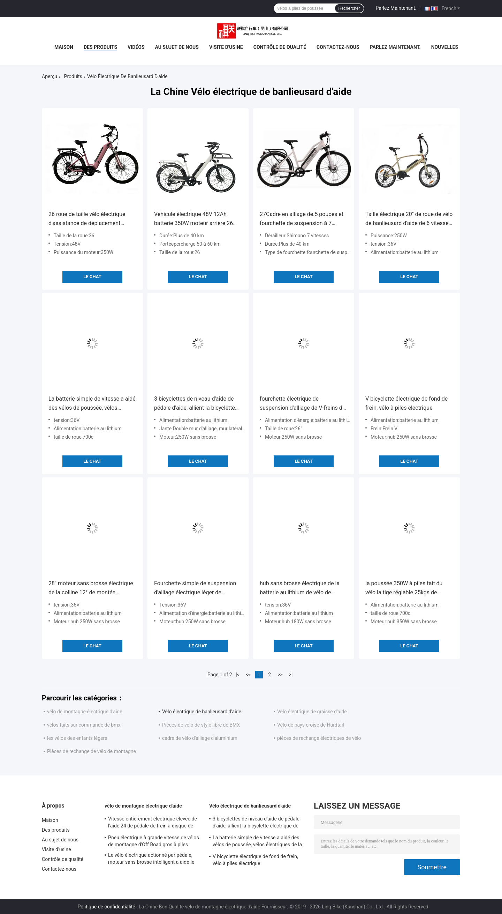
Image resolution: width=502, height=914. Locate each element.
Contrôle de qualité (279, 47)
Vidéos (136, 47)
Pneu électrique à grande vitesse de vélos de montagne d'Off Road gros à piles (153, 841)
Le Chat (92, 276)
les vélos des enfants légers (77, 738)
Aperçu (49, 76)
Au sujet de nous (177, 47)
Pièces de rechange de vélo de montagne (91, 751)
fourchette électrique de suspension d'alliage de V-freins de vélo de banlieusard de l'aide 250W (302, 404)
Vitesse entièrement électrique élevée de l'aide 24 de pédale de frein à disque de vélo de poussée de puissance (152, 823)
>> (280, 674)
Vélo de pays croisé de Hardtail (310, 725)
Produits (73, 76)
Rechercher (349, 8)
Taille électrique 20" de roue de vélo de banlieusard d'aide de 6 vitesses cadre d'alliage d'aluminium (408, 219)
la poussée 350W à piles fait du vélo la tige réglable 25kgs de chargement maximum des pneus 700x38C (406, 588)
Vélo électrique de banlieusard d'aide (201, 711)
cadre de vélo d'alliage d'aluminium (199, 738)
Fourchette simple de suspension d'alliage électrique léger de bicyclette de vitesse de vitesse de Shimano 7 (196, 588)
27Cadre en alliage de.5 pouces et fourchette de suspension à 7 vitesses (301, 219)
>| (291, 674)
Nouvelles (444, 47)
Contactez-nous (338, 47)
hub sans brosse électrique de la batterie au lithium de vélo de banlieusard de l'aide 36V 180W (300, 588)
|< (237, 674)
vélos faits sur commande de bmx (83, 725)
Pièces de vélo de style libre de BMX (201, 725)
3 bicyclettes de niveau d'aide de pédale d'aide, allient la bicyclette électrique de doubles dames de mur (194, 404)
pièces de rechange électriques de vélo (319, 738)
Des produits (100, 47)
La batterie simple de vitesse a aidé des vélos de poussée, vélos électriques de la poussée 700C (92, 404)
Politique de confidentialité (106, 906)
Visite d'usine (226, 47)
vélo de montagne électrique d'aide (84, 711)
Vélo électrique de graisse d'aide (312, 711)
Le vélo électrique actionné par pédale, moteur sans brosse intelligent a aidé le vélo (151, 859)
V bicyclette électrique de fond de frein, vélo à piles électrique (406, 403)
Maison (63, 47)
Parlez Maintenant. (396, 8)
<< (248, 674)
